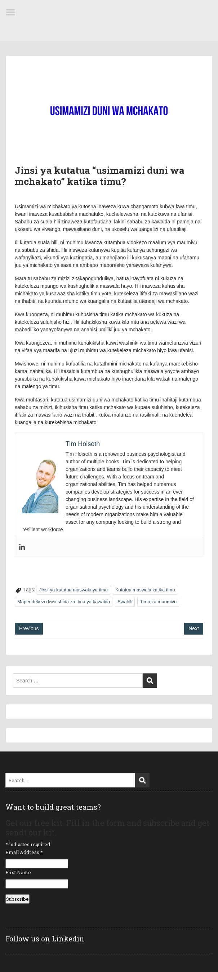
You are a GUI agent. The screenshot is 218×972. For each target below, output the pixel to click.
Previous (29, 628)
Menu (13, 12)
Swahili (124, 601)
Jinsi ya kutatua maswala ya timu (73, 589)
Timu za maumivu (158, 601)
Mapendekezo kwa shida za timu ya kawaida (63, 601)
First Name (18, 872)
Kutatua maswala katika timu (145, 589)
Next (193, 628)
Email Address (24, 852)
